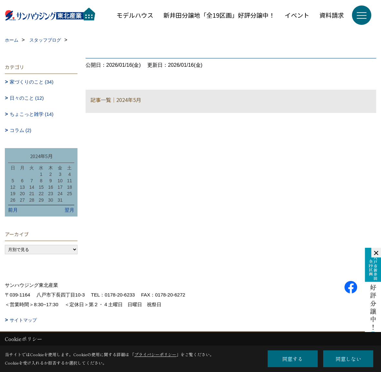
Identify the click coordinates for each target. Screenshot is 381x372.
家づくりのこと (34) (32, 82)
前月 (13, 210)
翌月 (69, 210)
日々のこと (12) (27, 98)
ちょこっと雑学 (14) (32, 114)
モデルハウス (135, 15)
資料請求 (331, 15)
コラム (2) (21, 130)
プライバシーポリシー (155, 354)
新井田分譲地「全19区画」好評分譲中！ (219, 15)
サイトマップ (23, 320)
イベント (297, 15)
